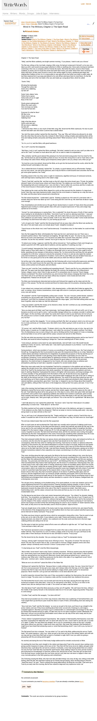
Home (5, 13)
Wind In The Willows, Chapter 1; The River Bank (47, 39)
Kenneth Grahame (31, 22)
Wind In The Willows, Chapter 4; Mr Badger (47, 45)
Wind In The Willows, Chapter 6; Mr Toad (52, 47)
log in (82, 681)
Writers (13, 13)
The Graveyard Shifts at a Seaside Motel (10, 23)
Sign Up (88, 4)
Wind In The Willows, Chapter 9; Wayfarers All (50, 50)
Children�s (34, 24)
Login (83, 4)
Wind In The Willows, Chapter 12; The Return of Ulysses (50, 42)
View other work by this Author (85, 44)
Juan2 (14, 23)
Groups (30, 13)
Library (23, 22)
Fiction (28, 24)
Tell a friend (86, 38)
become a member (48, 681)
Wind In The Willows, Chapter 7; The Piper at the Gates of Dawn (48, 47)
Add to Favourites (88, 36)
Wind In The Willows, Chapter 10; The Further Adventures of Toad (50, 40)
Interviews (54, 13)
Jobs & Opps (41, 13)
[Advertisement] (11, 56)
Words (22, 13)
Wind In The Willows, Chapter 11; (63, 41)
